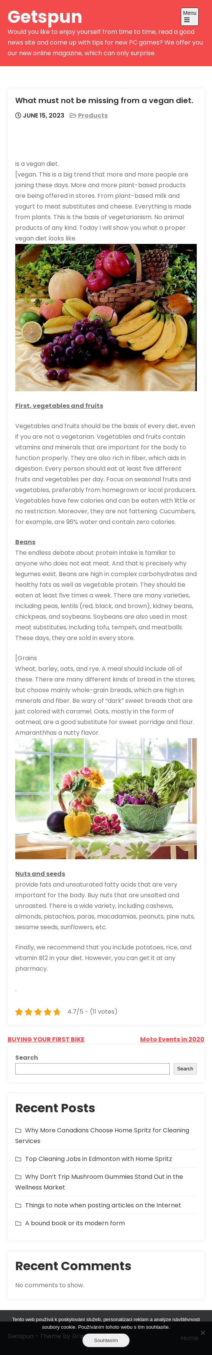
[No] (202, 1332)
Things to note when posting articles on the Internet (103, 1205)
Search (26, 1057)
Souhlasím (106, 1340)
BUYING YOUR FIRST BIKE (46, 1039)
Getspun (45, 17)
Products (93, 115)
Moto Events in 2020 (172, 1039)
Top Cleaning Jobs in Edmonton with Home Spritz (98, 1158)
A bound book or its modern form (75, 1223)
